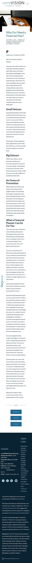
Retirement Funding (12, 43)
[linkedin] (11, 480)
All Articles (24, 479)
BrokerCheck (20, 499)
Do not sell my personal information (18, 513)
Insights (23, 477)
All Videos (24, 481)
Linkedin (16, 424)
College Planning (12, 41)
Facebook (16, 411)
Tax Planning (24, 471)
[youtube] (16, 480)
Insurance (23, 475)
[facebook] (3, 480)
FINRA (10, 520)
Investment (16, 42)
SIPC (13, 520)
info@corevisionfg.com (12, 474)
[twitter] (7, 480)
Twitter (16, 418)
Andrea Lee (21, 39)
